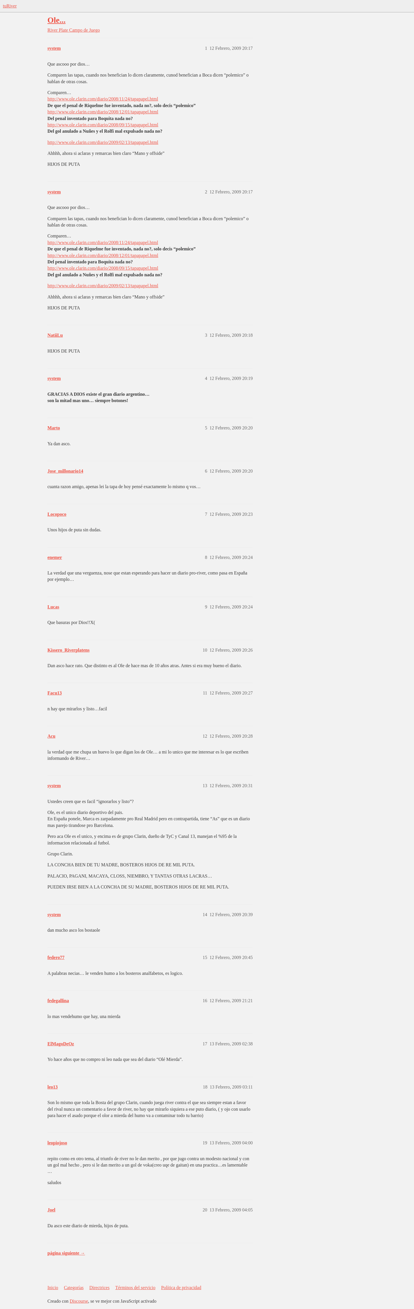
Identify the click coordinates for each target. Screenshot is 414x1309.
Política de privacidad (181, 1287)
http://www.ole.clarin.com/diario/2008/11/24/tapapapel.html (102, 98)
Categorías (73, 1287)
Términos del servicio (135, 1287)
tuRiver (10, 5)
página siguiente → (66, 1253)
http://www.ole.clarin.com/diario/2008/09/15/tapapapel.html (102, 124)
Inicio (52, 1287)
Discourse (79, 1301)
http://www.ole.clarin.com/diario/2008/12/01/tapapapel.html (102, 111)
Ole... (56, 20)
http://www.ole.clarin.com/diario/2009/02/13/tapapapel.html (102, 142)
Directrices (99, 1287)
